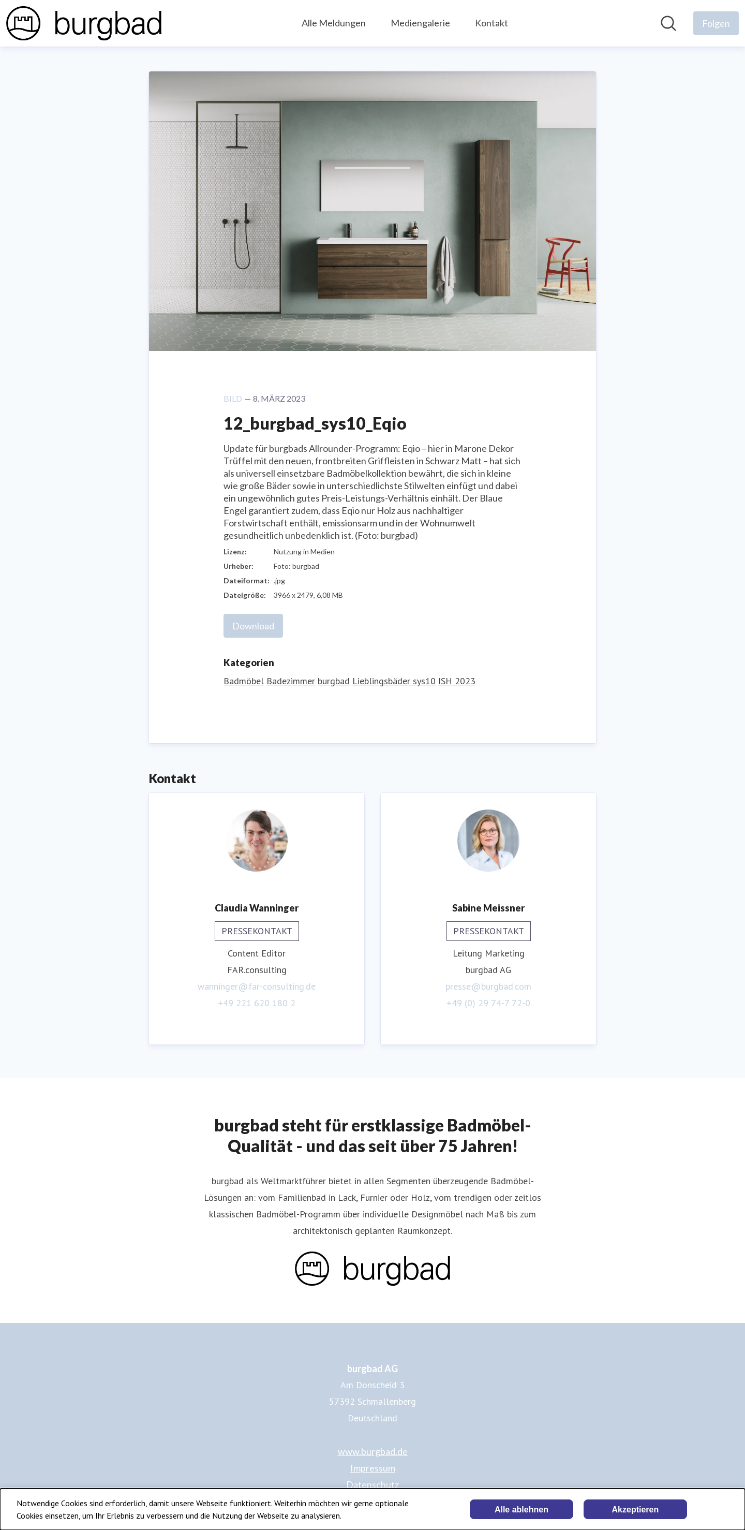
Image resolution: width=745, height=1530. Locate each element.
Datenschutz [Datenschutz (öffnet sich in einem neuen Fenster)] (372, 1484)
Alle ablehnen (521, 1509)
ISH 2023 (456, 681)
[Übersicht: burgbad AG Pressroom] (83, 23)
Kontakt (491, 22)
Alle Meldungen (334, 22)
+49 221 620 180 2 (256, 1003)
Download (253, 625)
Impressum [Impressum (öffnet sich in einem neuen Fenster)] (372, 1468)
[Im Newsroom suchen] (668, 23)
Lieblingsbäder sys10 (394, 681)
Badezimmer (290, 681)
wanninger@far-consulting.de (257, 986)
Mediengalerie (420, 22)
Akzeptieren (635, 1509)
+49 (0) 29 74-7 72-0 (488, 1003)
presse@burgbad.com (488, 986)
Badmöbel (244, 681)
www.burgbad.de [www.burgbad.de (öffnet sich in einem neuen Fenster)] (373, 1451)
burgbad (334, 681)
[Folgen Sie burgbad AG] (716, 23)
